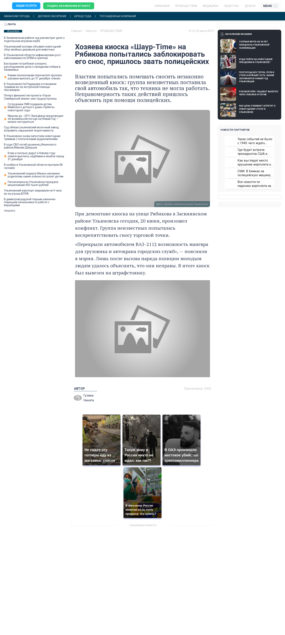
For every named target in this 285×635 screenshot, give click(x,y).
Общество (231, 6)
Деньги (250, 6)
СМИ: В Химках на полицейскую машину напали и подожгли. (254, 173)
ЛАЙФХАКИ (162, 6)
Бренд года (85, 16)
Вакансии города (17, 16)
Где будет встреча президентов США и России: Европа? (252, 152)
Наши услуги (26, 6)
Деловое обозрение (54, 16)
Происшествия (186, 6)
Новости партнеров (235, 129)
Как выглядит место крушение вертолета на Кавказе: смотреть (255, 162)
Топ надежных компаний (122, 16)
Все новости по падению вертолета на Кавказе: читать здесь (254, 184)
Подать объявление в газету (69, 6)
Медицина (210, 6)
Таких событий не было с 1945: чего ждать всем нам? (255, 141)
